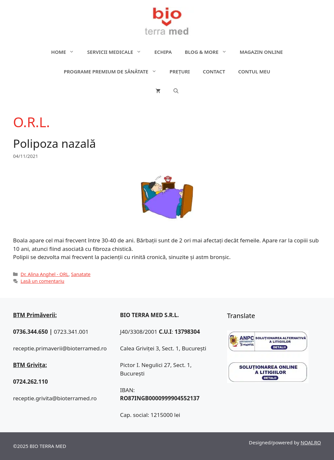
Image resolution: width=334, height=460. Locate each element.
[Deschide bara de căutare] (176, 91)
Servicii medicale (117, 52)
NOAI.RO (310, 442)
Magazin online (261, 52)
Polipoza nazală (54, 143)
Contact (214, 71)
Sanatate (81, 274)
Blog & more (209, 52)
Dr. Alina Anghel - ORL (44, 274)
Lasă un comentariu (42, 281)
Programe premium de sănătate (113, 71)
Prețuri (180, 71)
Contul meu (254, 71)
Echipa (163, 52)
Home (66, 52)
